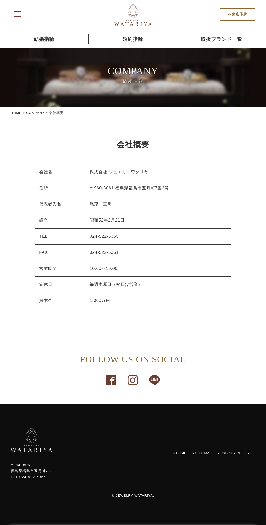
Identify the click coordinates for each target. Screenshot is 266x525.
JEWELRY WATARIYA (134, 495)
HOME (16, 113)
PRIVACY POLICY (232, 453)
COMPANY (35, 113)
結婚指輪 (44, 39)
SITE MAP (196, 453)
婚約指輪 (132, 39)
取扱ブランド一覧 (221, 39)
